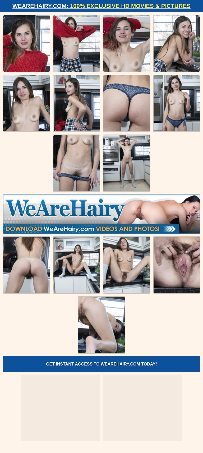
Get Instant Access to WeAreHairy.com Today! (101, 364)
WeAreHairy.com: (101, 6)
